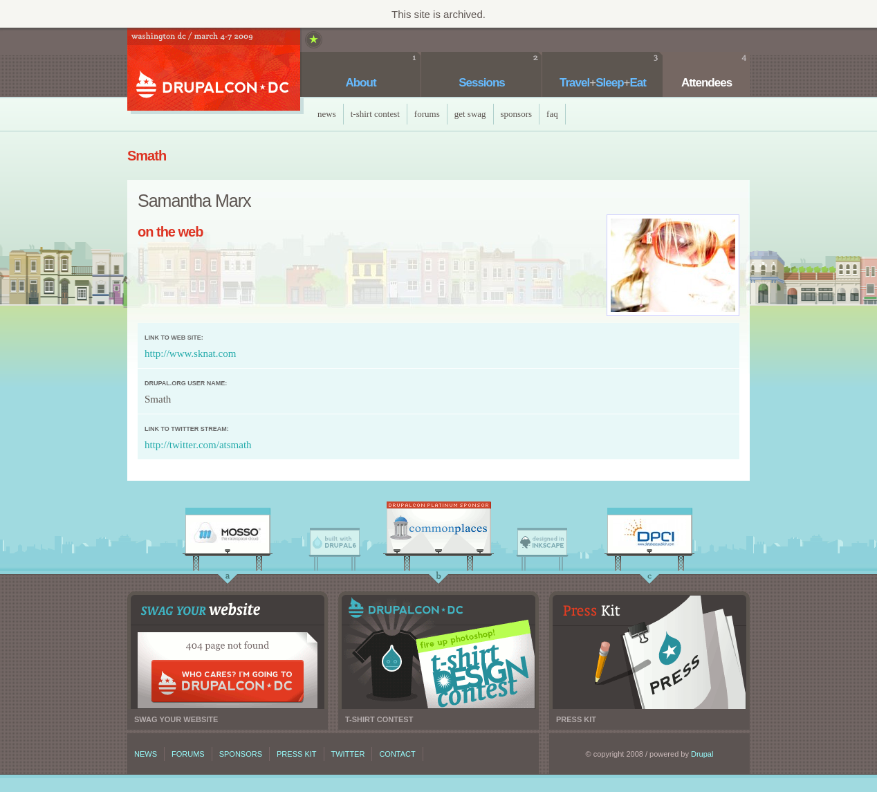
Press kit (649, 652)
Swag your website (227, 652)
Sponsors (517, 114)
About (360, 82)
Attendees (706, 82)
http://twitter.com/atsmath (198, 444)
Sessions (482, 82)
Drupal (702, 754)
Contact (397, 754)
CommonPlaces (438, 531)
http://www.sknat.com (190, 353)
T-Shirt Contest (375, 114)
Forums (427, 114)
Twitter (348, 754)
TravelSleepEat (603, 82)
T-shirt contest (438, 652)
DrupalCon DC (213, 71)
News (326, 114)
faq (552, 114)
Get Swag (470, 114)
